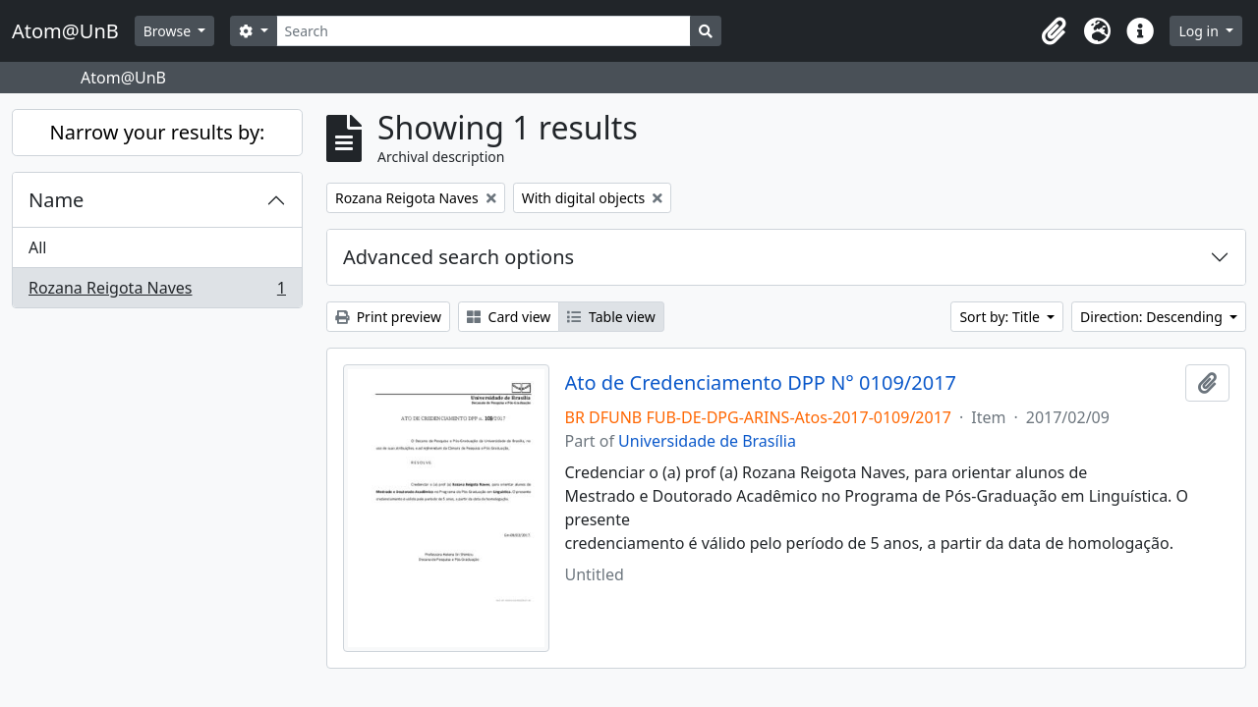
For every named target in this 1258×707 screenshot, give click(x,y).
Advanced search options (458, 257)
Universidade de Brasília (707, 441)
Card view (508, 316)
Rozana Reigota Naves (157, 291)
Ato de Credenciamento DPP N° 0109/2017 (761, 383)
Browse (169, 31)
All (37, 247)
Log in (1200, 31)
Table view (611, 316)
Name (56, 200)
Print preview (388, 316)
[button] (1053, 31)
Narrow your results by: (157, 132)
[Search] (484, 31)
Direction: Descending (1153, 316)
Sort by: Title (1001, 316)
